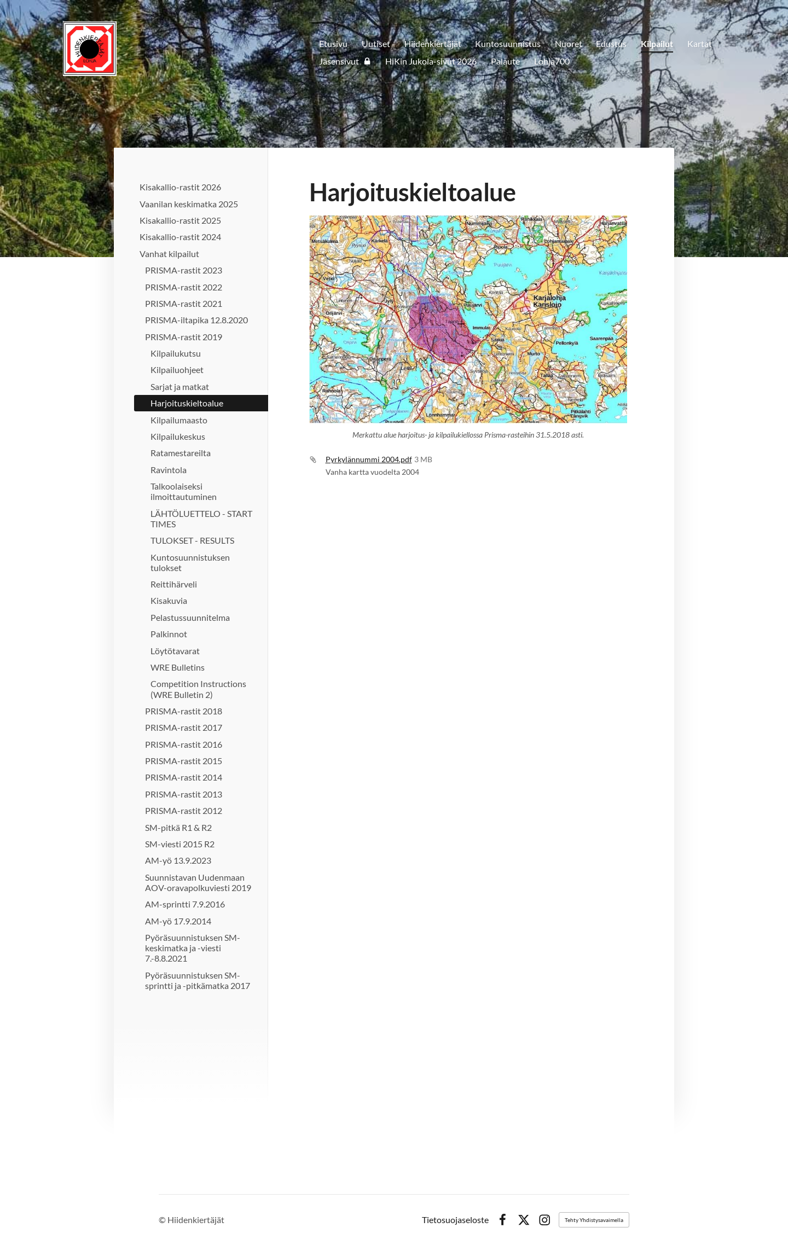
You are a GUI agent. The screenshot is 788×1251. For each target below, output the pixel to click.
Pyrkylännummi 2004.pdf (369, 459)
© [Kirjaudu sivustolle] (163, 1219)
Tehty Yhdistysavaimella (594, 1220)
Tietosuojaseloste (455, 1219)
